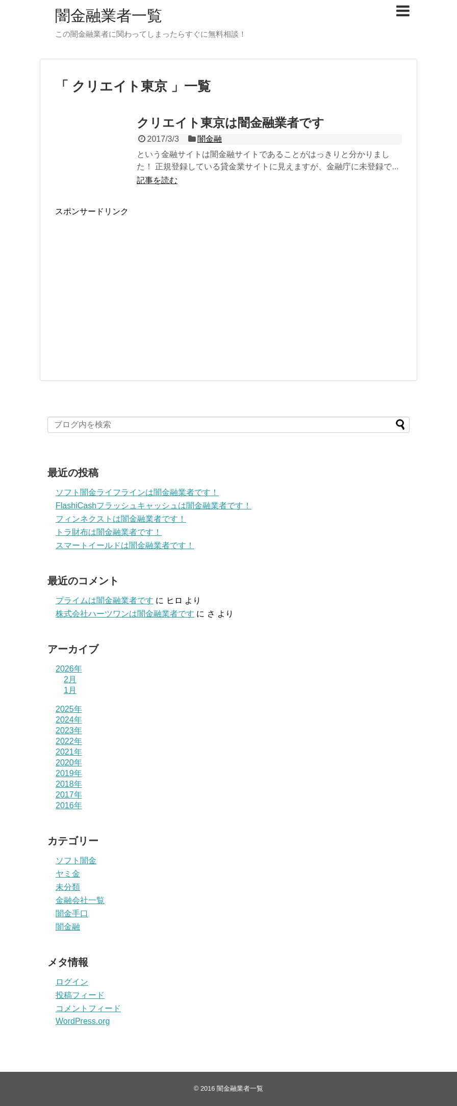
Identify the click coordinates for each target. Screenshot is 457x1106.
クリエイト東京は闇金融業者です (230, 123)
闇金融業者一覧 (108, 15)
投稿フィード (80, 995)
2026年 (69, 668)
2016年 (69, 805)
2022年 (69, 741)
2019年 (69, 773)
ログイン (72, 982)
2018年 (69, 784)
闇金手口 (72, 913)
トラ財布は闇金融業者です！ (109, 532)
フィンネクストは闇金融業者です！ (121, 519)
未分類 (68, 887)
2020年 (69, 762)
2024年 (69, 719)
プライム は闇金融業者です (105, 600)
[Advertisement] (140, 296)
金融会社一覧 (80, 900)
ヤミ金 (68, 873)
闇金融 (209, 139)
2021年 (69, 752)
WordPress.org (83, 1021)
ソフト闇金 (76, 860)
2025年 (69, 709)
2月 (70, 679)
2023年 (69, 730)
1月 (70, 690)
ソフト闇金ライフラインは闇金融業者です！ (137, 492)
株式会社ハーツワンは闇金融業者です (125, 613)
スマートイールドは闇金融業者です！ (125, 545)
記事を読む (157, 180)
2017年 (69, 794)
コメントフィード (88, 1008)
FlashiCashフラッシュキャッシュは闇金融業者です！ (153, 505)
